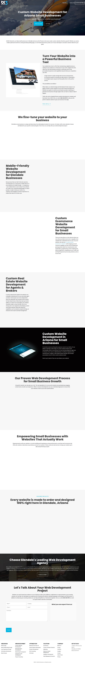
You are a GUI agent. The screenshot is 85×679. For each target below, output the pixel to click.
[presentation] (15, 636)
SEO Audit (31, 664)
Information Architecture (6, 662)
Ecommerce (45, 657)
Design (17, 3)
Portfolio (55, 3)
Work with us (46, 115)
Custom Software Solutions (49, 659)
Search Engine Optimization (35, 659)
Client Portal (60, 666)
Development (26, 3)
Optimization (36, 3)
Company (69, 3)
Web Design (3, 657)
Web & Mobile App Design (6, 659)
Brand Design (4, 664)
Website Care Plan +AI (34, 657)
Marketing (45, 660)
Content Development (33, 660)
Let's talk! (48, 29)
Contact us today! (42, 586)
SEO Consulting (32, 662)
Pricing (58, 659)
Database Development (48, 665)
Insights (62, 3)
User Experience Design (6, 660)
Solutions (46, 3)
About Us (59, 657)
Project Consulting (19, 668)
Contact (59, 664)
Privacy (59, 668)
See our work (38, 29)
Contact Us (79, 2)
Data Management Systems (49, 667)
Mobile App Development (20, 663)
